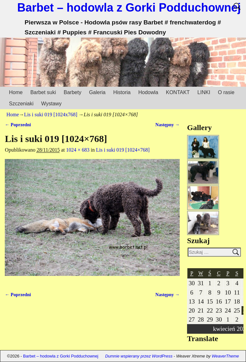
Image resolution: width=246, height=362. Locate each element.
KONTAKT (178, 92)
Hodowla (148, 92)
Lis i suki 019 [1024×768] (123, 150)
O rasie (226, 92)
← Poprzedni (18, 124)
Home (16, 92)
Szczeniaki (21, 103)
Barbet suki (43, 92)
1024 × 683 (77, 150)
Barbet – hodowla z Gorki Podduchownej (129, 7)
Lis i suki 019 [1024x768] (50, 114)
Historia (121, 92)
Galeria (97, 92)
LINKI (203, 92)
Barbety (72, 92)
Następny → (167, 124)
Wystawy (51, 103)
